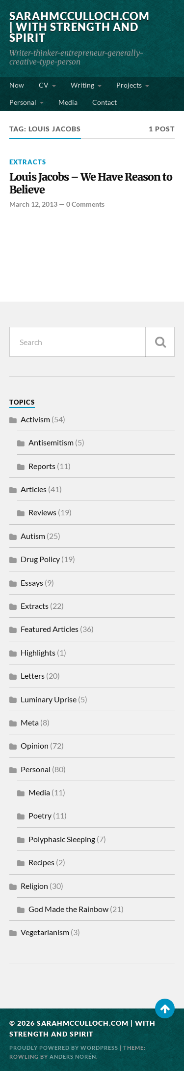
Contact (104, 102)
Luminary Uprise (49, 699)
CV (44, 85)
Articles (34, 489)
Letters (33, 675)
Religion (34, 885)
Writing (82, 85)
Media (68, 102)
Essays (32, 582)
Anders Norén (73, 1056)
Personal (22, 102)
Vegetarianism (45, 932)
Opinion (35, 745)
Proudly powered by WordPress (63, 1047)
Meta (30, 722)
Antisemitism (51, 442)
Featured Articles (50, 628)
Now (16, 85)
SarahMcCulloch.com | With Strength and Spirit (79, 26)
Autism (33, 535)
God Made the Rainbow (68, 909)
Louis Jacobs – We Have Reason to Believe (90, 184)
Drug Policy (40, 559)
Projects (129, 85)
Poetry (40, 815)
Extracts (27, 162)
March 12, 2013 (33, 204)
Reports (41, 466)
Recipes (41, 862)
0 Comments (85, 204)
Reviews (42, 512)
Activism (35, 419)
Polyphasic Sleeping (61, 839)
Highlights (38, 652)
